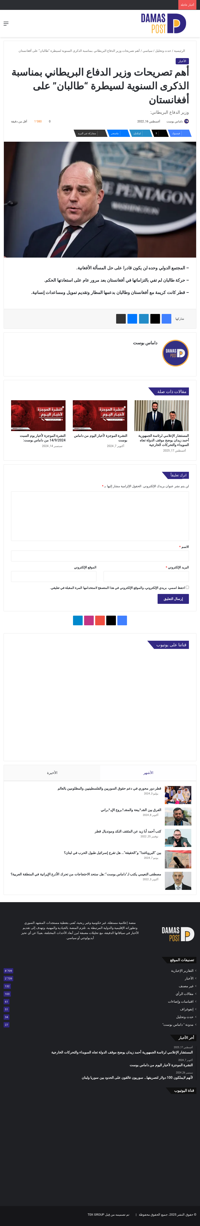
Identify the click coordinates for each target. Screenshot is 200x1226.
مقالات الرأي (184, 996)
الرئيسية (181, 51)
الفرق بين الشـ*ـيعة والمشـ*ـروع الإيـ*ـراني (128, 810)
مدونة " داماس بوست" (177, 1027)
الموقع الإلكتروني (85, 565)
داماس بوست (172, 121)
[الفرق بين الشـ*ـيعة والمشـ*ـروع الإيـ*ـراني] (175, 817)
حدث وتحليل (163, 51)
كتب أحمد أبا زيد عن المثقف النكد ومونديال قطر (125, 831)
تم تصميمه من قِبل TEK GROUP (109, 1217)
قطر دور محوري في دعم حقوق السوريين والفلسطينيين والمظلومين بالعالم (107, 789)
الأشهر (148, 770)
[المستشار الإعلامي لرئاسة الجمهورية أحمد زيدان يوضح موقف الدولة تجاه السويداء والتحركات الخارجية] (161, 413)
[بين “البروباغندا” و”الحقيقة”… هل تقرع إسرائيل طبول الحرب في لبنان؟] (175, 860)
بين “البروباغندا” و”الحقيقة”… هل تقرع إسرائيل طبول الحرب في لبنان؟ (110, 853)
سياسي (148, 51)
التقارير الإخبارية (182, 973)
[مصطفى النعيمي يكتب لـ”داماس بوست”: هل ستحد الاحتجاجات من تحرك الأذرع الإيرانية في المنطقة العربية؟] (175, 881)
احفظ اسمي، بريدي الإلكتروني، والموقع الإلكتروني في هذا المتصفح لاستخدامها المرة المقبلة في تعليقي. (117, 586)
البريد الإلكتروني (177, 565)
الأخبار (182, 61)
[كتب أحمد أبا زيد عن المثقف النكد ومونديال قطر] (175, 838)
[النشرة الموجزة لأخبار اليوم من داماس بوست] (100, 413)
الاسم (184, 545)
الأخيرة (52, 770)
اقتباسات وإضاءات (180, 1004)
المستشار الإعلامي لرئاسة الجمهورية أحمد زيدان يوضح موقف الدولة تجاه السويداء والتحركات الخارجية (163, 438)
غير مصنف (186, 989)
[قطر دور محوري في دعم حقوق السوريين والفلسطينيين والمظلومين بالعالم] (175, 795)
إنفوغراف (186, 1012)
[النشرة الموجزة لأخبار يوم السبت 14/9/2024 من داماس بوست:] (38, 413)
